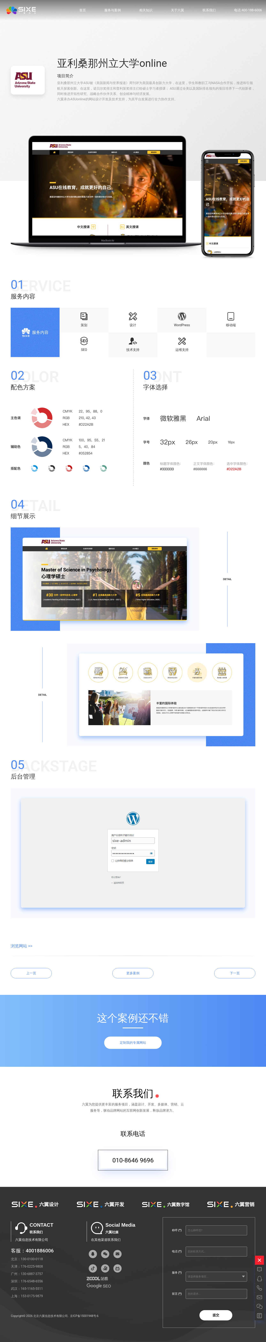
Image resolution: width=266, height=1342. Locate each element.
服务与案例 (112, 10)
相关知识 (145, 10)
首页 (82, 10)
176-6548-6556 (32, 1281)
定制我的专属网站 (133, 1043)
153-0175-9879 (32, 1296)
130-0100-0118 (32, 1259)
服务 (177, 1272)
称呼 (177, 1230)
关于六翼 (177, 10)
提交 (216, 1315)
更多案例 (132, 973)
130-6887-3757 (32, 1274)
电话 (177, 1251)
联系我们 (209, 10)
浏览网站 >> (21, 945)
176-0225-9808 (32, 1266)
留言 (177, 1293)
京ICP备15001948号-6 (84, 1316)
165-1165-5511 (32, 1289)
